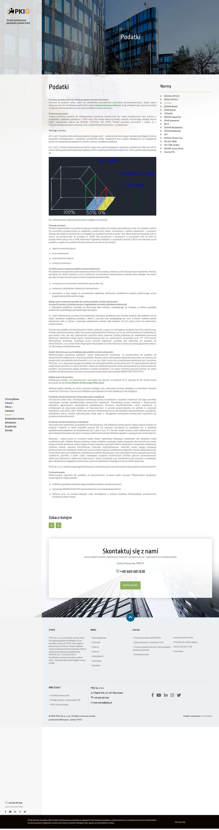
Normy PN (167, 152)
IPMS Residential (170, 131)
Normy (95, 651)
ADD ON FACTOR (182, 646)
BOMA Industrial (170, 117)
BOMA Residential (171, 127)
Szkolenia (96, 660)
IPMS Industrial (169, 120)
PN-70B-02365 (169, 145)
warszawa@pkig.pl (101, 702)
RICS (164, 124)
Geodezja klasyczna (59, 695)
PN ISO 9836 (168, 141)
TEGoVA (166, 113)
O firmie (95, 642)
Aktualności (97, 656)
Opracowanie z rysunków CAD (148, 642)
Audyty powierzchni (182, 637)
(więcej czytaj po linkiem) (108, 105)
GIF (164, 134)
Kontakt (95, 665)
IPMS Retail (168, 110)
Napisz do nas (130, 585)
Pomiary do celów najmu (184, 642)
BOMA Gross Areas (171, 148)
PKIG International (58, 704)
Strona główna (98, 637)
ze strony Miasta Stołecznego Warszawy (83, 382)
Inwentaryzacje (141, 654)
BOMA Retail (168, 106)
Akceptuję (180, 821)
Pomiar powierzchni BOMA (147, 637)
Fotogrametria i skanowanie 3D (64, 700)
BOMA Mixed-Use (171, 138)
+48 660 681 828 (13, 802)
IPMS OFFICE (169, 99)
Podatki (166, 103)
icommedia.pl (206, 716)
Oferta (95, 647)
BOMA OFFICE (169, 96)
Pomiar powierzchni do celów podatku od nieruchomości (152, 648)
